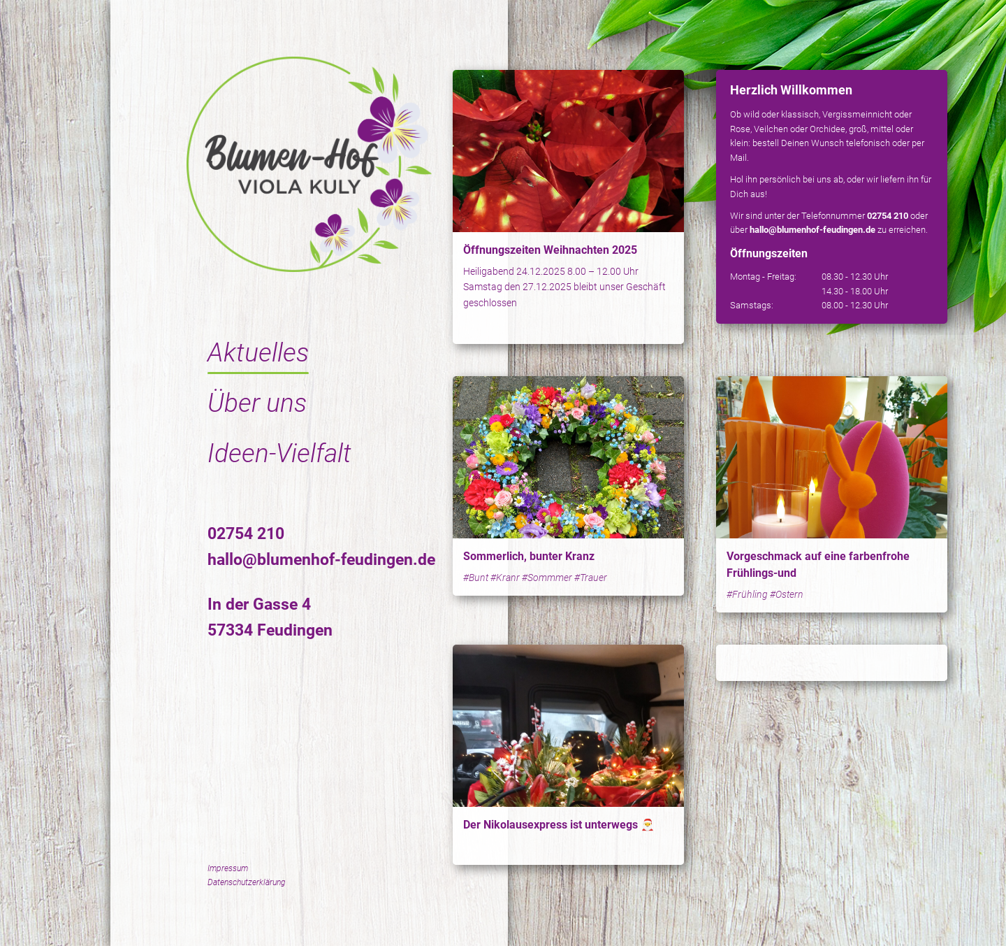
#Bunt (475, 577)
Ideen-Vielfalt (279, 453)
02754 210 (245, 533)
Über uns (257, 403)
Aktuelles (258, 353)
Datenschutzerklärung (246, 882)
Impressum (227, 868)
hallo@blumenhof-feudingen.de (321, 559)
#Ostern (786, 594)
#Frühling (747, 594)
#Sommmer (547, 577)
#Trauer (590, 577)
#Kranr (505, 577)
